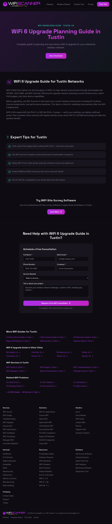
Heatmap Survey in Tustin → (84, 371)
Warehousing (8, 471)
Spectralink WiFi (45, 422)
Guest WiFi (43, 443)
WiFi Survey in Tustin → (15, 367)
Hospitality (7, 464)
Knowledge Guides (46, 454)
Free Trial (103, 4)
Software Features (46, 457)
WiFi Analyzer (81, 464)
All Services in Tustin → (31, 392)
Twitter (5, 503)
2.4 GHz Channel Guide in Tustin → (20, 337)
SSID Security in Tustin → (49, 341)
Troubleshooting (9, 419)
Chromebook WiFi (46, 426)
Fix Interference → (81, 382)
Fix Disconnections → (48, 386)
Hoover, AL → (37, 356)
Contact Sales (8, 496)
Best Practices (44, 468)
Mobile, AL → (87, 352)
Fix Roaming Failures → (15, 386)
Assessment (7, 426)
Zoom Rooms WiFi (46, 429)
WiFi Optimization (9, 429)
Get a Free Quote (56, 56)
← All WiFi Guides (13, 392)
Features (49, 4)
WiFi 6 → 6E (44, 482)
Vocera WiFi (43, 415)
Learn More (56, 212)
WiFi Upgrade (8, 422)
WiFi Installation (9, 433)
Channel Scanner (82, 457)
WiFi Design (7, 415)
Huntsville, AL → (38, 352)
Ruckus (78, 426)
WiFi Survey (7, 412)
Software (6, 517)
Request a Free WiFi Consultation (56, 303)
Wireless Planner (63, 4)
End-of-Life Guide (46, 475)
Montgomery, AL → (64, 352)
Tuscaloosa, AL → (13, 356)
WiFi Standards (45, 461)
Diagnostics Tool (82, 471)
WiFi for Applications (47, 412)
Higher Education (9, 461)
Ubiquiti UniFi (81, 429)
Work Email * (62, 255)
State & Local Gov (10, 478)
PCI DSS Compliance (47, 433)
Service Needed (29, 274)
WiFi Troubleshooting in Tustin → (86, 367)
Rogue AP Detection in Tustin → (18, 341)
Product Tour (79, 4)
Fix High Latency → (81, 386)
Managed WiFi (8, 440)
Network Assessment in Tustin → (52, 371)
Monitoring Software (83, 468)
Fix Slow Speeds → (47, 382)
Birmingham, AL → (13, 352)
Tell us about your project (33, 283)
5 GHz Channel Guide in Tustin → (53, 337)
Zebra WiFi (43, 419)
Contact (36, 517)
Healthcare (7, 454)
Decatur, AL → (87, 356)
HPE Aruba (80, 419)
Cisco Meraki (81, 415)
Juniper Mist (80, 422)
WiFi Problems (44, 464)
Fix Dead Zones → (13, 382)
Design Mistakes (45, 471)
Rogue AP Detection (47, 436)
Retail (5, 468)
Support (6, 499)
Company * (61, 264)
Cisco (78, 412)
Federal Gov (7, 475)
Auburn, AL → (62, 356)
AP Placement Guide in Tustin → (86, 337)
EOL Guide (28, 517)
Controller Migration (10, 443)
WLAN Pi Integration (47, 440)
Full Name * (27, 255)
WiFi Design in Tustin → (49, 367)
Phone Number (29, 264)
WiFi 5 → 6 (43, 478)
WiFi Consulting (9, 436)
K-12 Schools (8, 457)
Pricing (90, 4)
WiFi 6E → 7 (43, 485)
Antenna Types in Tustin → (84, 341)
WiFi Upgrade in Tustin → (16, 371)
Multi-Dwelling (8, 485)
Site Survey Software (84, 454)
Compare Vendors (83, 433)
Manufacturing (8, 482)
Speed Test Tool (82, 461)
